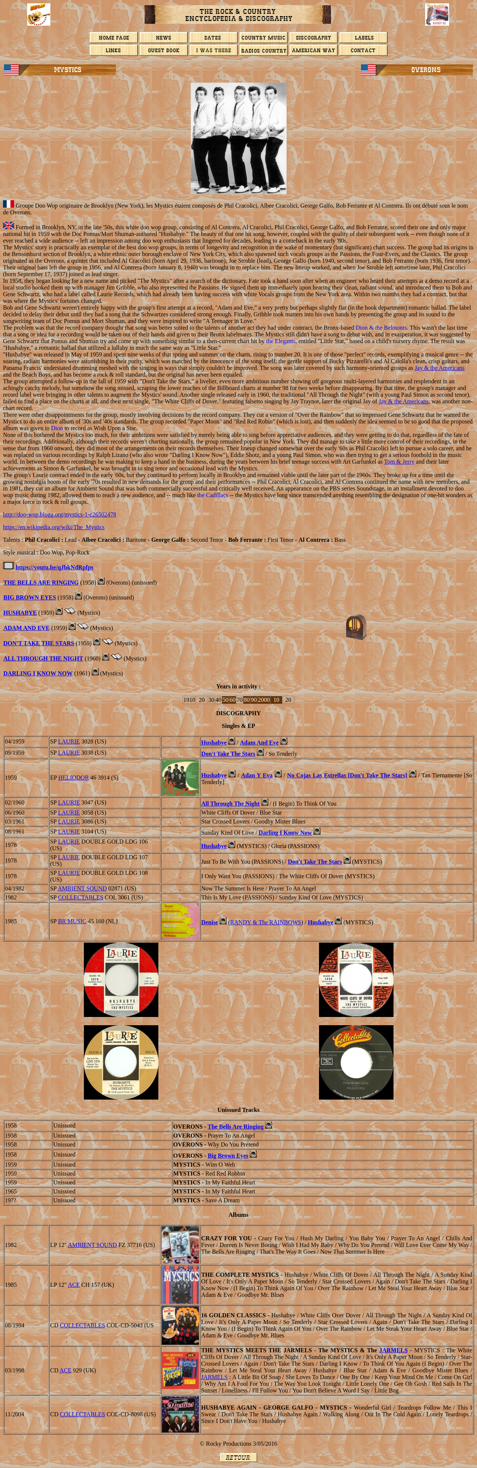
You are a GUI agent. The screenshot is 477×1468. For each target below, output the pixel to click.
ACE (74, 1285)
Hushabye (214, 742)
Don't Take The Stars (38, 643)
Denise (209, 922)
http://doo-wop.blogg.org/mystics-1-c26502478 (59, 514)
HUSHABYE (20, 613)
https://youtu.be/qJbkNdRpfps (55, 567)
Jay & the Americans (440, 368)
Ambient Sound (82, 888)
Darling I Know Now (38, 673)
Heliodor (74, 777)
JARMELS (393, 1350)
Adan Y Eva (257, 775)
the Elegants (281, 341)
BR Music (72, 921)
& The (265, 922)
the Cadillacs (212, 495)
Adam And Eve (26, 628)
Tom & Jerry (399, 461)
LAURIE (69, 741)
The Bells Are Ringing (41, 582)
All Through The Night (43, 658)
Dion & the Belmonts (381, 327)
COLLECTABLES (80, 897)
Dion (57, 428)
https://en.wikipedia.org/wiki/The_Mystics (54, 527)
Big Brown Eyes (29, 597)
